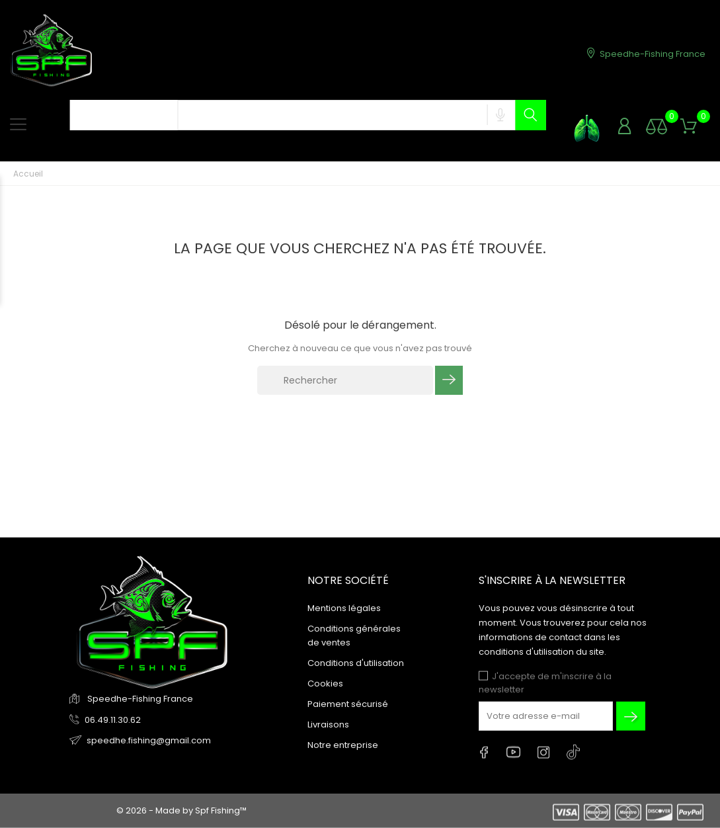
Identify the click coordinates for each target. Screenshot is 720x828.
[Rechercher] (345, 380)
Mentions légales (344, 608)
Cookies (325, 683)
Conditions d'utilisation (355, 663)
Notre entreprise (342, 745)
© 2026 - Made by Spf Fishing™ (181, 810)
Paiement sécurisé (347, 704)
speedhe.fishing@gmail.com (149, 739)
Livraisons (328, 724)
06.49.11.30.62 (113, 719)
